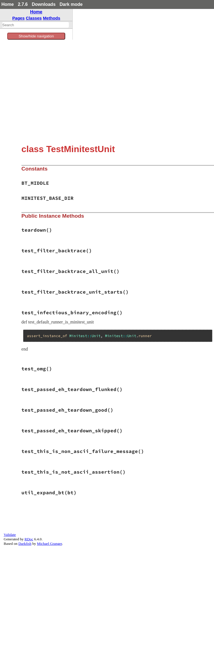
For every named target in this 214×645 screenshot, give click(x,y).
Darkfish (24, 543)
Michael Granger (49, 543)
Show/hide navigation (36, 36)
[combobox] (35, 25)
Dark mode (71, 4)
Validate (10, 535)
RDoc (29, 539)
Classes (34, 18)
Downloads (43, 4)
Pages (18, 18)
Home (7, 4)
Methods (51, 18)
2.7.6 (23, 4)
